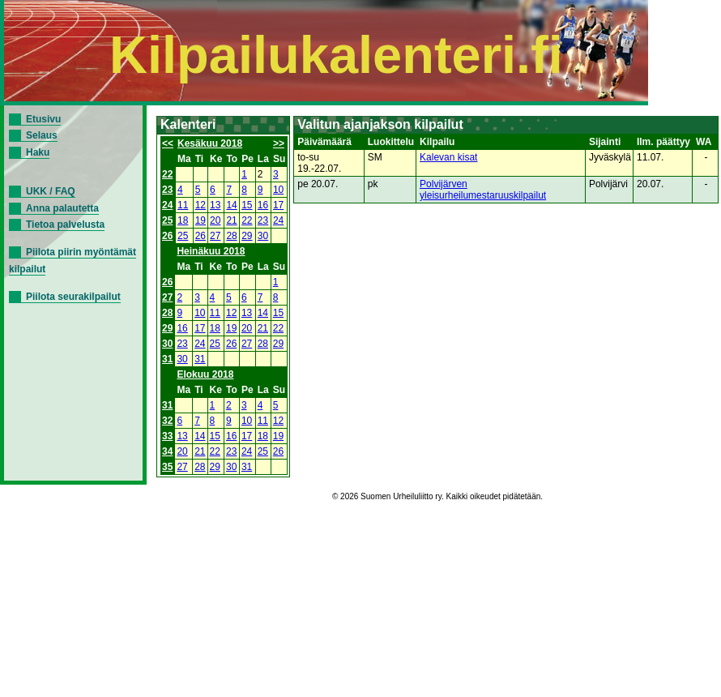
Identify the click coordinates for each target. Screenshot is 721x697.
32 (167, 420)
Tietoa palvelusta (65, 224)
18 (182, 220)
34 (167, 451)
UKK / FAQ (50, 191)
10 (278, 189)
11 (182, 205)
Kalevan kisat (448, 157)
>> (278, 143)
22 (167, 174)
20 (215, 220)
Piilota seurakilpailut (73, 296)
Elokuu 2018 (205, 374)
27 (215, 236)
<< (167, 143)
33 (167, 436)
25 (167, 220)
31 (167, 359)
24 (167, 205)
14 (231, 205)
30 (263, 236)
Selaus (42, 135)
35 (167, 467)
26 (167, 236)
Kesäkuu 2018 (209, 143)
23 (167, 189)
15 (246, 205)
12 (200, 205)
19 (200, 220)
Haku (37, 152)
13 (215, 205)
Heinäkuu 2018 (211, 251)
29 (246, 236)
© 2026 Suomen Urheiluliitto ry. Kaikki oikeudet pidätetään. (437, 496)
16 (263, 205)
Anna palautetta (62, 208)
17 (278, 205)
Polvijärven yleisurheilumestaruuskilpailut (483, 189)
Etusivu (43, 119)
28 (231, 236)
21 (231, 220)
